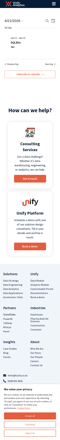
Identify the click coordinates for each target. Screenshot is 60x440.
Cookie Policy (23, 408)
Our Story (35, 352)
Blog (5, 352)
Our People (36, 357)
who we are (36, 348)
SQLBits (16, 42)
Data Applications (13, 293)
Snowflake (9, 314)
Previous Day (11, 64)
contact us (36, 365)
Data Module (37, 280)
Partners (9, 308)
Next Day (50, 64)
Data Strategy (11, 280)
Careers (34, 361)
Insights (9, 342)
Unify (34, 274)
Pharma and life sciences (39, 320)
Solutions (10, 274)
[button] (54, 3)
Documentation (39, 293)
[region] (30, 412)
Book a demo (37, 297)
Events (7, 357)
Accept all (30, 415)
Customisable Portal (41, 288)
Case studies (10, 348)
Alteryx (7, 327)
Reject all (30, 433)
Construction (37, 325)
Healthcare (36, 314)
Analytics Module (39, 284)
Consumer (36, 329)
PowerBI (8, 318)
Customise (30, 424)
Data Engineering (12, 284)
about (35, 342)
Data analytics (11, 288)
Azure (6, 331)
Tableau (7, 323)
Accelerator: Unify (13, 297)
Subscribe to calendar (28, 74)
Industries (37, 308)
